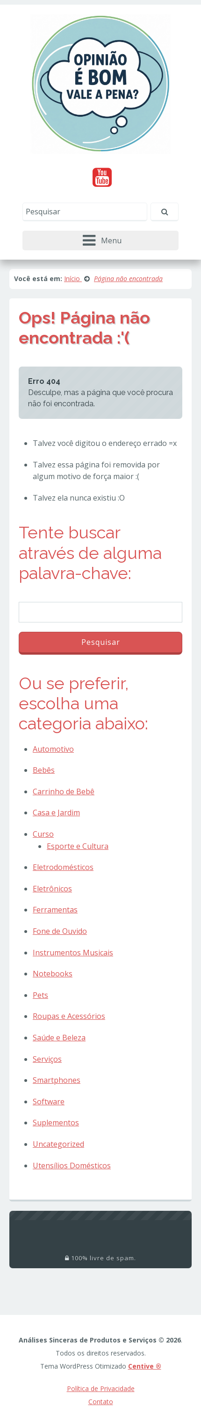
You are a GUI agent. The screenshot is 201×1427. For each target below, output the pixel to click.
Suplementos (56, 1122)
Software (49, 1101)
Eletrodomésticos (63, 867)
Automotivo (53, 749)
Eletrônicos (52, 888)
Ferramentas (55, 909)
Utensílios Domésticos (72, 1165)
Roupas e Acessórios (69, 1016)
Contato (100, 1401)
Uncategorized (58, 1144)
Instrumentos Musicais (73, 952)
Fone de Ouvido (60, 931)
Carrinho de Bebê (63, 791)
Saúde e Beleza (59, 1037)
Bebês (44, 770)
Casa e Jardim (56, 812)
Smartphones (56, 1080)
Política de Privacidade (101, 1388)
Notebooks (52, 973)
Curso (43, 834)
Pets (40, 995)
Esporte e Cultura (77, 846)
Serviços (47, 1059)
